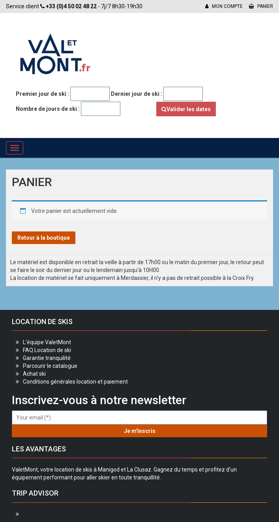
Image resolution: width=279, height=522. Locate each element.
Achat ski (34, 374)
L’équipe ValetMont (47, 342)
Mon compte (224, 6)
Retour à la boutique (43, 238)
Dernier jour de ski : (136, 94)
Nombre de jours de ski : (48, 109)
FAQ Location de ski (47, 350)
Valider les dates (186, 109)
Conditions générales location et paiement (75, 381)
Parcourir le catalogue (50, 366)
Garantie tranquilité (47, 358)
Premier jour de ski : (42, 94)
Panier (261, 6)
